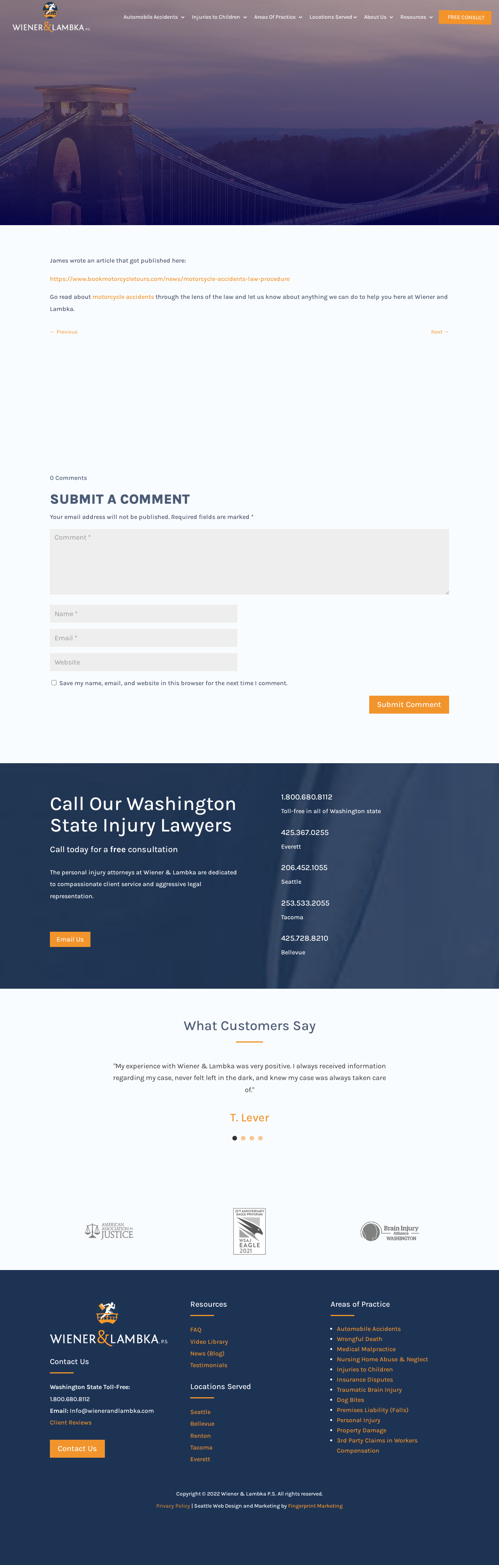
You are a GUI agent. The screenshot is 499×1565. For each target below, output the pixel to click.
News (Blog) (207, 1353)
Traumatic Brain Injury (369, 1389)
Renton (200, 1435)
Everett (200, 1459)
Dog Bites (350, 1399)
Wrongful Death (359, 1339)
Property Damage (361, 1430)
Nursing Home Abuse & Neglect (382, 1359)
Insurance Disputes (365, 1379)
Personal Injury (358, 1420)
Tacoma (201, 1447)
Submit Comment (409, 704)
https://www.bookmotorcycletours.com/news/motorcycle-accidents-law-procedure (170, 278)
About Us (375, 17)
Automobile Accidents (151, 17)
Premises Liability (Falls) (373, 1410)
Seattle (200, 1412)
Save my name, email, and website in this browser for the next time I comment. (173, 683)
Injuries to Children (216, 17)
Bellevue (202, 1423)
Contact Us (77, 1448)
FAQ (196, 1329)
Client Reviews (71, 1422)
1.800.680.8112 (307, 796)
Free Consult (465, 17)
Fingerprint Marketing (315, 1506)
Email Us (70, 939)
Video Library (209, 1341)
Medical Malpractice (366, 1349)
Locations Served (331, 17)
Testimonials (208, 1365)
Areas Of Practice (275, 17)
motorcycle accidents (123, 296)
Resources (413, 17)
